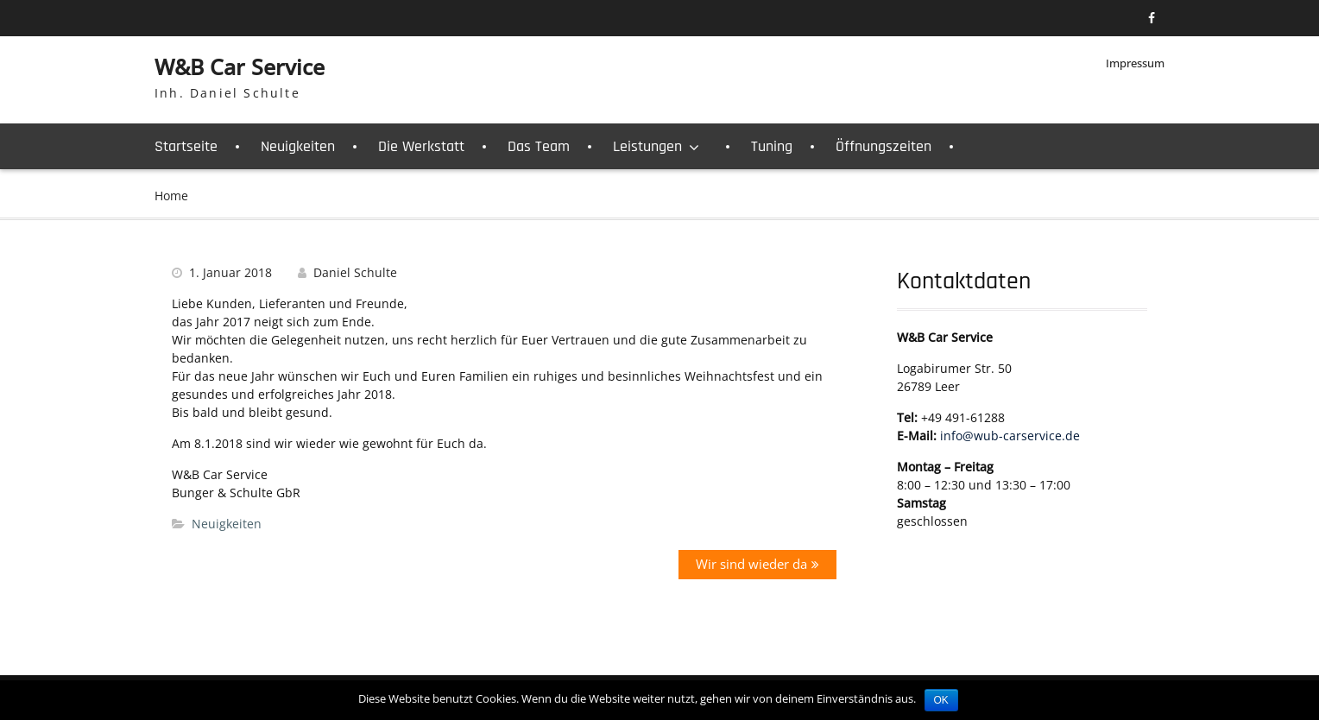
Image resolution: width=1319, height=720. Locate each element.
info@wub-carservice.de (1010, 435)
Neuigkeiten (298, 146)
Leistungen (647, 146)
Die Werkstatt (421, 146)
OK (941, 700)
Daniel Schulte (355, 272)
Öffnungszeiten (883, 146)
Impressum (1135, 63)
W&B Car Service (240, 66)
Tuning (771, 146)
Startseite (186, 146)
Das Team (539, 146)
